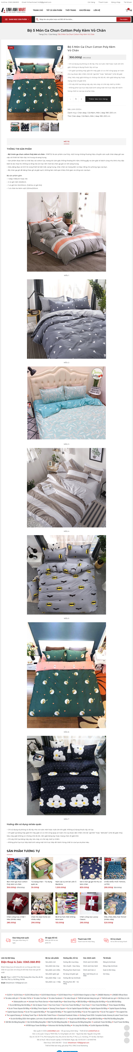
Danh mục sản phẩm (18, 19)
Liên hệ (97, 10)
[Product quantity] (76, 99)
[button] (17, 19)
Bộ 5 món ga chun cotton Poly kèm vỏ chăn (26, 154)
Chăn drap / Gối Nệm (86, 113)
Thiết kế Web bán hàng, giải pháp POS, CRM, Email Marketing (66, 1046)
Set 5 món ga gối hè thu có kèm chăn (91, 883)
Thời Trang (70, 10)
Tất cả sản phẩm (54, 10)
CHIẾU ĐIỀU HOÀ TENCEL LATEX (115, 883)
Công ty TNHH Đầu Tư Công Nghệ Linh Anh (59, 1034)
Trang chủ (38, 10)
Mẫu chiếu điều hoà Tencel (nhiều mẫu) (115, 918)
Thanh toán (103, 2)
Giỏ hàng (91, 2)
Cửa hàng (52, 34)
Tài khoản (128, 2)
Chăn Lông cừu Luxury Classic (89, 918)
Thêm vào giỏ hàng (98, 99)
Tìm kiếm (123, 19)
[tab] (66, 142)
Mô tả (66, 142)
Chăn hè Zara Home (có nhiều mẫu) (40, 918)
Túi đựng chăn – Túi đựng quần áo (41, 883)
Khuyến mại (84, 10)
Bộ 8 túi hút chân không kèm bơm (65, 918)
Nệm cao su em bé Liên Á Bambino (65, 883)
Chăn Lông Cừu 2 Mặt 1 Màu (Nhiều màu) (16, 918)
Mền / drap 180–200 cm (106, 113)
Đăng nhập (115, 2)
